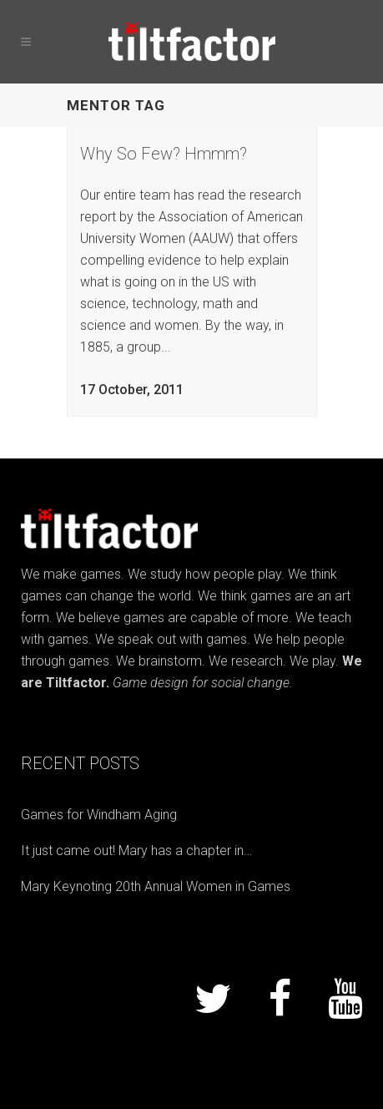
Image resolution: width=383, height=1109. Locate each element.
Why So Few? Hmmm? (163, 154)
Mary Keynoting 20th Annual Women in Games (155, 886)
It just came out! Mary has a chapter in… (136, 850)
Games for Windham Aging (99, 815)
